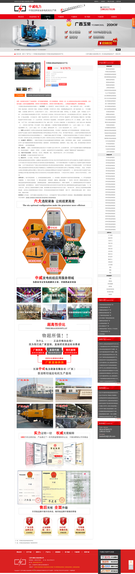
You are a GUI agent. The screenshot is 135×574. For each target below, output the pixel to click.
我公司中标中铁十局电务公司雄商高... (108, 395)
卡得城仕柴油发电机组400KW (26, 540)
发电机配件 (109, 275)
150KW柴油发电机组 (110, 186)
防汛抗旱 (110, 256)
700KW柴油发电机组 (110, 210)
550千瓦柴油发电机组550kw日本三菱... (108, 354)
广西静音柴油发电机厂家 (105, 315)
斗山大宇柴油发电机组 (110, 93)
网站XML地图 (111, 1)
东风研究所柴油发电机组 (110, 90)
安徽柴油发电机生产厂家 (105, 310)
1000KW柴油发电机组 (110, 218)
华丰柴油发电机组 (110, 143)
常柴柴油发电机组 (110, 125)
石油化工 (110, 246)
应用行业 (109, 232)
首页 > (24, 54)
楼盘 (110, 270)
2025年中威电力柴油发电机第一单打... (108, 408)
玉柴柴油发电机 (68, 567)
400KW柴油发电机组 (110, 200)
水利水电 (110, 251)
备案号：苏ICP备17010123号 (57, 570)
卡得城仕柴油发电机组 (39, 54)
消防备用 (110, 262)
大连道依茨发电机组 (110, 149)
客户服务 (87, 17)
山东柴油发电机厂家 (104, 323)
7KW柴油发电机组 (110, 157)
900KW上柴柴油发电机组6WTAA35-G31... (109, 344)
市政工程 (110, 243)
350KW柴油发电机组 (110, 197)
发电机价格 (38, 197)
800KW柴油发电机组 (110, 213)
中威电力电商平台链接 (107, 552)
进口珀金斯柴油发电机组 (110, 109)
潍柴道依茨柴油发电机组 (110, 130)
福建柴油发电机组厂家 (104, 320)
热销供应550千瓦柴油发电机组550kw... (108, 360)
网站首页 (21, 17)
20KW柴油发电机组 (110, 165)
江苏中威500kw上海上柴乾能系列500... (108, 362)
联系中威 (118, 1)
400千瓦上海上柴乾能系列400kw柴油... (108, 368)
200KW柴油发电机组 (110, 189)
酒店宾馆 (110, 238)
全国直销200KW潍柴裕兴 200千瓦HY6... (109, 373)
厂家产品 (47, 17)
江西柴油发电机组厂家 (104, 307)
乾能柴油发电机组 (110, 85)
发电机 (28, 197)
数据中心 (110, 259)
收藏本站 (96, 1)
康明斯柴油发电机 (60, 567)
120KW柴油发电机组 (110, 184)
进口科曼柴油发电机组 (110, 106)
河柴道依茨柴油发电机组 (110, 133)
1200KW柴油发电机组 (110, 221)
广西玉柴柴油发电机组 (110, 119)
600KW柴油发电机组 (110, 208)
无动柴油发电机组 (110, 111)
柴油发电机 (45, 197)
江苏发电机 (102, 334)
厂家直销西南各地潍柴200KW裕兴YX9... (109, 378)
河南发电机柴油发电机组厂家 (106, 304)
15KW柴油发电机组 (110, 162)
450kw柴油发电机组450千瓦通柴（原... (108, 349)
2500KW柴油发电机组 (110, 229)
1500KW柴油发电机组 (110, 224)
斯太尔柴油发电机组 (110, 146)
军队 (110, 272)
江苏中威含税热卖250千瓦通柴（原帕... (108, 352)
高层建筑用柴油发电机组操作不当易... (108, 411)
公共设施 (110, 264)
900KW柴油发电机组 (110, 216)
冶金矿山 (110, 240)
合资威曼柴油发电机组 (110, 127)
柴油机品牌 (109, 66)
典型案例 (57, 552)
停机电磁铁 (110, 283)
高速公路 (110, 248)
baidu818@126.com (37, 562)
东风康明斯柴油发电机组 (110, 74)
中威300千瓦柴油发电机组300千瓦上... (108, 381)
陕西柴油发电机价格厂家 (105, 312)
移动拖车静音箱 (110, 289)
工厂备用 (110, 235)
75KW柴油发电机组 (110, 178)
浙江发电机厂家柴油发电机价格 (106, 318)
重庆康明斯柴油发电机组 (110, 77)
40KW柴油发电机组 (110, 170)
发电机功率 (109, 154)
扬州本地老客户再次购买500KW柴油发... (109, 403)
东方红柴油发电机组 (110, 141)
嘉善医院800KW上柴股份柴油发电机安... (109, 400)
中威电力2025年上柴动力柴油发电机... (108, 406)
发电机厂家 (52, 567)
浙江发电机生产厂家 (104, 326)
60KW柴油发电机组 (110, 176)
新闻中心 (38, 552)
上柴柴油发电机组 (110, 87)
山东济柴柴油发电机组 (110, 117)
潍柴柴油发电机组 (110, 79)
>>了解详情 (118, 383)
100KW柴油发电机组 (110, 181)
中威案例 (74, 17)
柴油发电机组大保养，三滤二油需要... (108, 414)
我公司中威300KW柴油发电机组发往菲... (109, 392)
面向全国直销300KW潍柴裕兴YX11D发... (109, 370)
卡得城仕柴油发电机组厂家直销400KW (28, 542)
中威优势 (101, 17)
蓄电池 (110, 281)
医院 (110, 267)
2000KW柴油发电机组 (110, 227)
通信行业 (110, 254)
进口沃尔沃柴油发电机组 (110, 98)
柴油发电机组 (52, 197)
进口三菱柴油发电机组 (110, 103)
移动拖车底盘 (110, 291)
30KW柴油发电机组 (110, 168)
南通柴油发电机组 (110, 114)
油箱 (110, 278)
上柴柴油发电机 (76, 567)
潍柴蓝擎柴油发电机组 (110, 135)
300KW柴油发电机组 (110, 194)
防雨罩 (110, 294)
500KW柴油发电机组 (110, 205)
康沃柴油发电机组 (110, 69)
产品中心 (48, 552)
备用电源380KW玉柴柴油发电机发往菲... (109, 398)
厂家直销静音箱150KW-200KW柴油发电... (109, 346)
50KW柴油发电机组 (110, 173)
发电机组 (32, 197)
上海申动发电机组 (110, 151)
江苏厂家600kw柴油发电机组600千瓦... (108, 357)
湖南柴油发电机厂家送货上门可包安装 (108, 328)
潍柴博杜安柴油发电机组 (110, 138)
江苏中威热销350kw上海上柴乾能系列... (108, 376)
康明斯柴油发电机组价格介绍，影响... (108, 416)
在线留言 (103, 1)
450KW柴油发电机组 (110, 202)
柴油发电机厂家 (34, 17)
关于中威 (28, 552)
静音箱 (110, 286)
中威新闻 (61, 17)
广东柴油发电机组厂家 (104, 331)
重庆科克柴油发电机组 (110, 122)
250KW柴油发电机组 (110, 192)
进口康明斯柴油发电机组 (110, 95)
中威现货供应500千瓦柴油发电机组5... (108, 365)
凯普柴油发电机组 (110, 82)
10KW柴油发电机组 (110, 160)
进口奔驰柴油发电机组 (110, 101)
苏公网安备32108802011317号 (42, 570)
